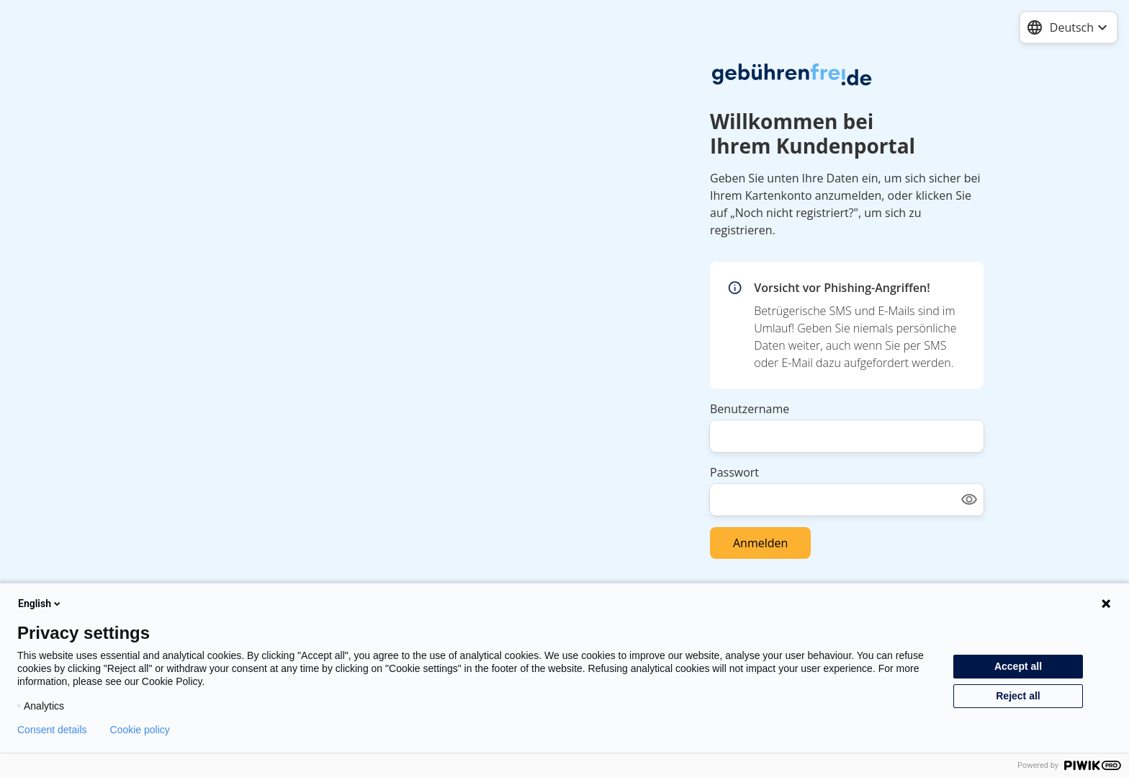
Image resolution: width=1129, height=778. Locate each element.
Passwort (734, 472)
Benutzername (749, 409)
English (40, 603)
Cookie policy (140, 729)
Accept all (1018, 666)
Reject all (1018, 696)
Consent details (52, 729)
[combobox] (1068, 27)
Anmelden (760, 543)
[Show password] (969, 500)
